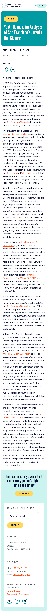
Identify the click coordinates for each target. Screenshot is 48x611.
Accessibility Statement (18, 594)
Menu (41, 5)
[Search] (34, 5)
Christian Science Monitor (15, 134)
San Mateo (11, 173)
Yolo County (27, 173)
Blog (11, 19)
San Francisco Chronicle (17, 122)
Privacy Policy (13, 591)
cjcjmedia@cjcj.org (21, 574)
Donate (24, 493)
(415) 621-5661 (21, 568)
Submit (15, 525)
